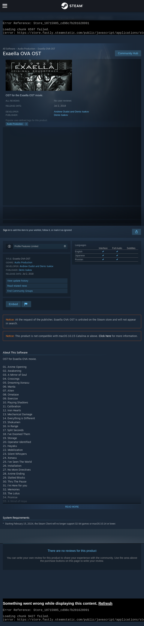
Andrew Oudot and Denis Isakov (71, 113)
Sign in (6, 232)
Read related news (17, 288)
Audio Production (26, 51)
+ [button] (26, 126)
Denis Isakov (61, 117)
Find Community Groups (20, 293)
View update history (17, 283)
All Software (9, 51)
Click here (105, 338)
